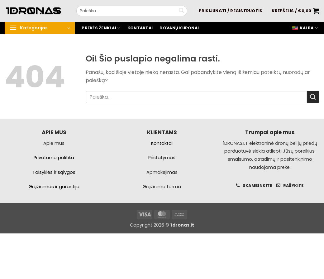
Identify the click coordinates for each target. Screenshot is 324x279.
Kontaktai (140, 28)
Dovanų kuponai (179, 28)
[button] (231, 11)
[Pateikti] (181, 11)
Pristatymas (161, 157)
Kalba (305, 28)
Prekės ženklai (101, 28)
